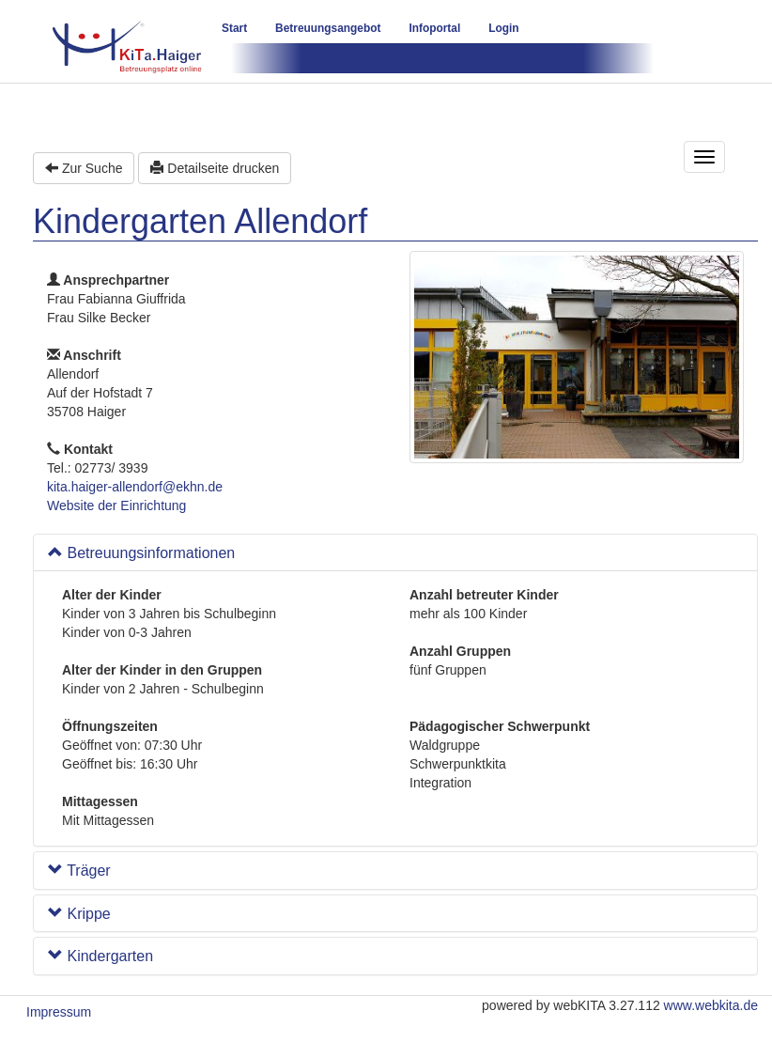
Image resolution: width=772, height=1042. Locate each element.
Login (503, 28)
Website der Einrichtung (116, 505)
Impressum (58, 1011)
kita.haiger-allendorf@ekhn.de (135, 486)
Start (234, 28)
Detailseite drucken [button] (214, 168)
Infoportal (434, 28)
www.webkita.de (711, 1005)
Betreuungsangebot (327, 28)
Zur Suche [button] (83, 168)
